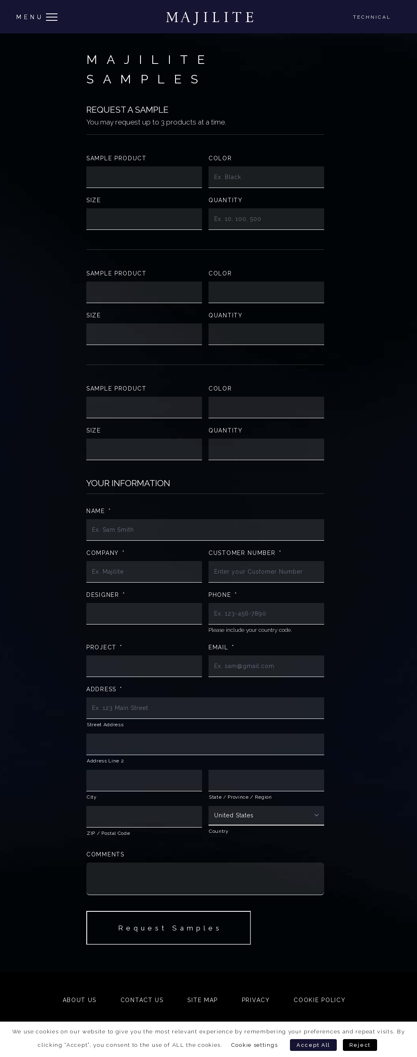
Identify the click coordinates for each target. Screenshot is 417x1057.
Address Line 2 (105, 761)
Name (98, 511)
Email (221, 647)
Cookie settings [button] (254, 1045)
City (92, 797)
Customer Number (244, 553)
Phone (222, 595)
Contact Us (142, 1000)
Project (104, 647)
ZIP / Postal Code (108, 833)
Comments (105, 854)
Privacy (256, 1000)
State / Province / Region (240, 797)
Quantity (225, 200)
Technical (372, 17)
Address (104, 689)
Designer (105, 595)
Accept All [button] (313, 1045)
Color (220, 158)
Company (105, 553)
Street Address (105, 724)
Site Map (202, 1000)
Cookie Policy (319, 1000)
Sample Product (116, 158)
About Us (80, 1000)
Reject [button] (360, 1045)
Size (93, 200)
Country (219, 831)
